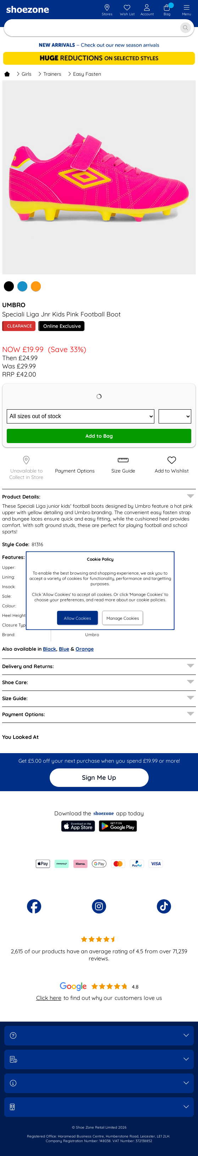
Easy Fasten (84, 74)
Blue (64, 649)
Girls (24, 74)
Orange (85, 649)
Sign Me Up (99, 777)
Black (49, 649)
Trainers (49, 74)
